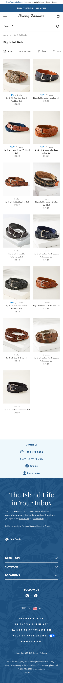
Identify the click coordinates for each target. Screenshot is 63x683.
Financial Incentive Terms (39, 526)
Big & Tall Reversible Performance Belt (16, 255)
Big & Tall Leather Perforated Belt (46, 305)
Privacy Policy (38, 518)
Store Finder (31, 473)
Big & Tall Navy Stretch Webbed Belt (17, 151)
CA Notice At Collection (32, 630)
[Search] (57, 26)
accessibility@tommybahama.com (31, 672)
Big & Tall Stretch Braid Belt (17, 357)
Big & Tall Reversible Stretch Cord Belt (46, 203)
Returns (31, 466)
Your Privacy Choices (31, 635)
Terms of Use (24, 518)
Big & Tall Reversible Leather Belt (46, 98)
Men (5, 34)
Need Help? (12, 558)
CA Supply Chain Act (31, 624)
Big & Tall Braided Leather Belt (17, 201)
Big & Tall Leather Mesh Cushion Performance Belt (46, 255)
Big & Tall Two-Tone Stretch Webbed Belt (16, 99)
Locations (12, 575)
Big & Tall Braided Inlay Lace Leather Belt (46, 151)
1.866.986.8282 (25, 669)
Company (11, 566)
